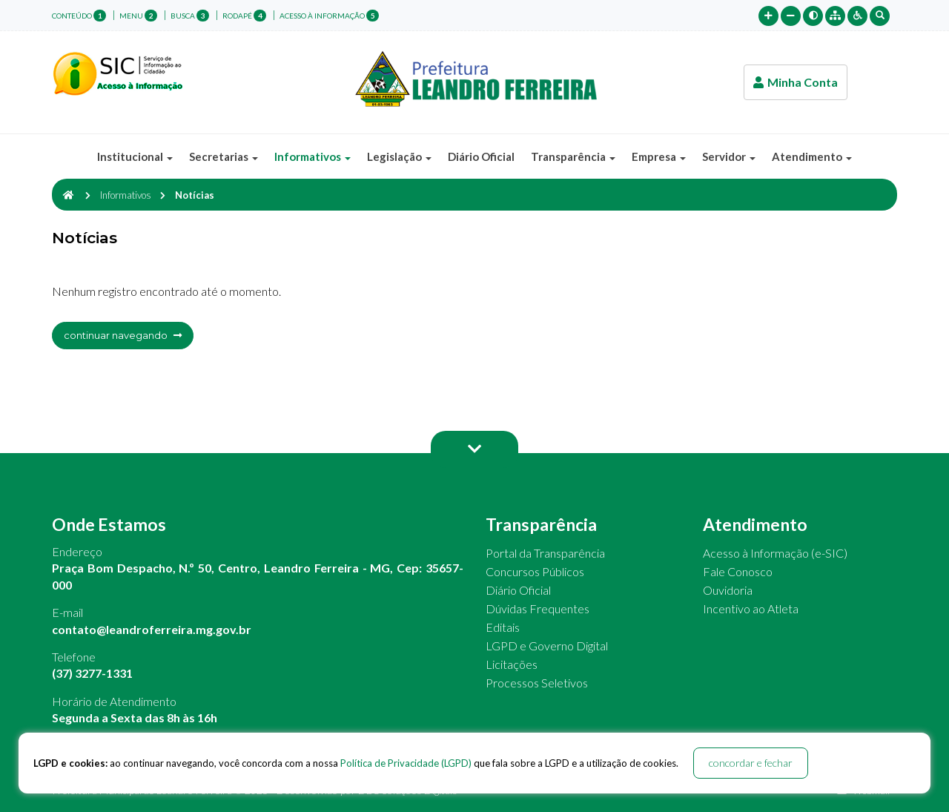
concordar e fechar (751, 762)
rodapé (244, 16)
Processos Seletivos (537, 683)
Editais (503, 627)
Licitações (512, 664)
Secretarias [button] (223, 156)
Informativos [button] (312, 156)
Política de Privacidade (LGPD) (406, 763)
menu (138, 16)
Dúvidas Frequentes (537, 608)
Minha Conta (795, 82)
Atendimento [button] (812, 156)
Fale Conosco (738, 571)
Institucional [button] (135, 156)
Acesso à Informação (329, 16)
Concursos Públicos (535, 571)
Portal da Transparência (545, 553)
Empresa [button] (659, 156)
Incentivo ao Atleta (750, 608)
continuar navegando (123, 335)
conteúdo (79, 16)
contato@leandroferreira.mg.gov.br (151, 629)
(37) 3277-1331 (92, 673)
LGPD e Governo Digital (547, 645)
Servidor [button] (728, 156)
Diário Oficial (481, 156)
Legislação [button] (399, 156)
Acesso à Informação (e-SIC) (775, 553)
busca (190, 16)
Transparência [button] (573, 156)
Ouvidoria (728, 590)
